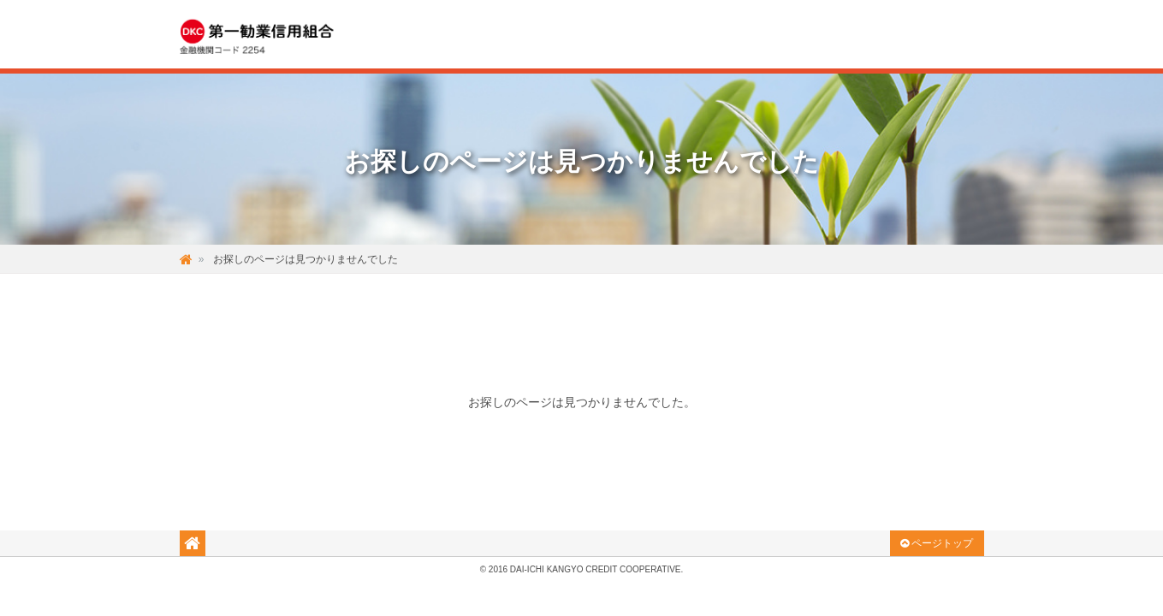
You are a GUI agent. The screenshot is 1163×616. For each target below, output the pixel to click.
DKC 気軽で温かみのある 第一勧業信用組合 (272, 35)
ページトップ (936, 543)
